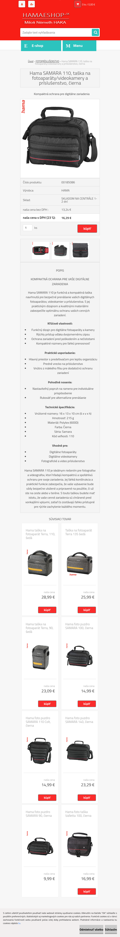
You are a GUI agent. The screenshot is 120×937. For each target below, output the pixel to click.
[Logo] (46, 18)
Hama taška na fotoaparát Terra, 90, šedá (39, 628)
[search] (95, 32)
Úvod (30, 61)
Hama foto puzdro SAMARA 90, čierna (39, 814)
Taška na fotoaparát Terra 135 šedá (78, 532)
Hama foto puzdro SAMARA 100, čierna (79, 626)
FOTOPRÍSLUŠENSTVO (47, 61)
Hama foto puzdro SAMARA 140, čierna (79, 720)
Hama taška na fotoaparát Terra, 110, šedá (40, 534)
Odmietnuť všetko (91, 929)
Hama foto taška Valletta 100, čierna (78, 814)
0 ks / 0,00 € (88, 4)
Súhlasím (111, 929)
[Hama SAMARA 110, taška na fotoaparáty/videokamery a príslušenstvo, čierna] (60, 100)
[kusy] (27, 227)
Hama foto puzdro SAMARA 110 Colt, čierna (38, 721)
